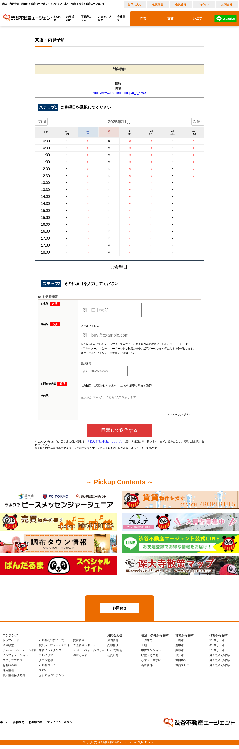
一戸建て (147, 644)
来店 (86, 385)
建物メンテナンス (50, 654)
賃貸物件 (78, 644)
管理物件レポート (84, 649)
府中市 (179, 649)
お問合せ (226, 4)
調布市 (179, 654)
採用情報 (8, 674)
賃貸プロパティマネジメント (54, 649)
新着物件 (147, 669)
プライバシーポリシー (61, 726)
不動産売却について (51, 644)
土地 (144, 649)
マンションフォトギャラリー (88, 654)
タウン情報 (46, 664)
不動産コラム (86, 18)
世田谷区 (181, 664)
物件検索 (8, 649)
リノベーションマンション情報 (19, 654)
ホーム (4, 726)
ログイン (203, 4)
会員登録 (180, 4)
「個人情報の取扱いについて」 (105, 445)
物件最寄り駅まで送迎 (136, 385)
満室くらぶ (80, 659)
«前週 (41, 122)
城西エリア (182, 669)
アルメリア (46, 659)
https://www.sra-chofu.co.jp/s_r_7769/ (119, 93)
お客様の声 (70, 18)
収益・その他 (149, 659)
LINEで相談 (114, 654)
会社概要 (121, 18)
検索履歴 (157, 4)
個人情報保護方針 (14, 679)
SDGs (42, 674)
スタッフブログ (104, 18)
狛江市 (179, 659)
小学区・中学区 (151, 664)
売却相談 (112, 649)
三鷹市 (179, 644)
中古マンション (151, 654)
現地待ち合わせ (105, 385)
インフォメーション (15, 659)
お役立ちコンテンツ (51, 679)
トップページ (11, 644)
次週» (198, 122)
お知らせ (57, 18)
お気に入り (135, 4)
